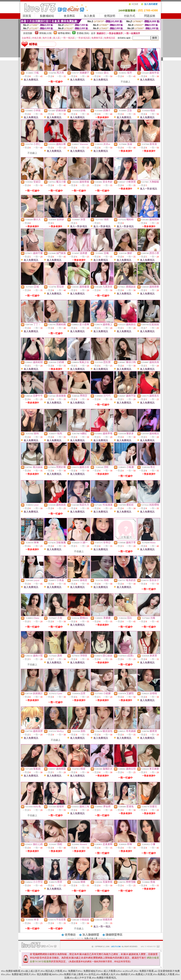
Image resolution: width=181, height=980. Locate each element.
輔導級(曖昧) (64, 33)
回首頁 (27, 15)
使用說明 (109, 15)
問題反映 (149, 15)
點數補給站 (47, 15)
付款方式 (129, 15)
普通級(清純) (83, 33)
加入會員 (89, 15)
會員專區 (69, 15)
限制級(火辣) (45, 33)
